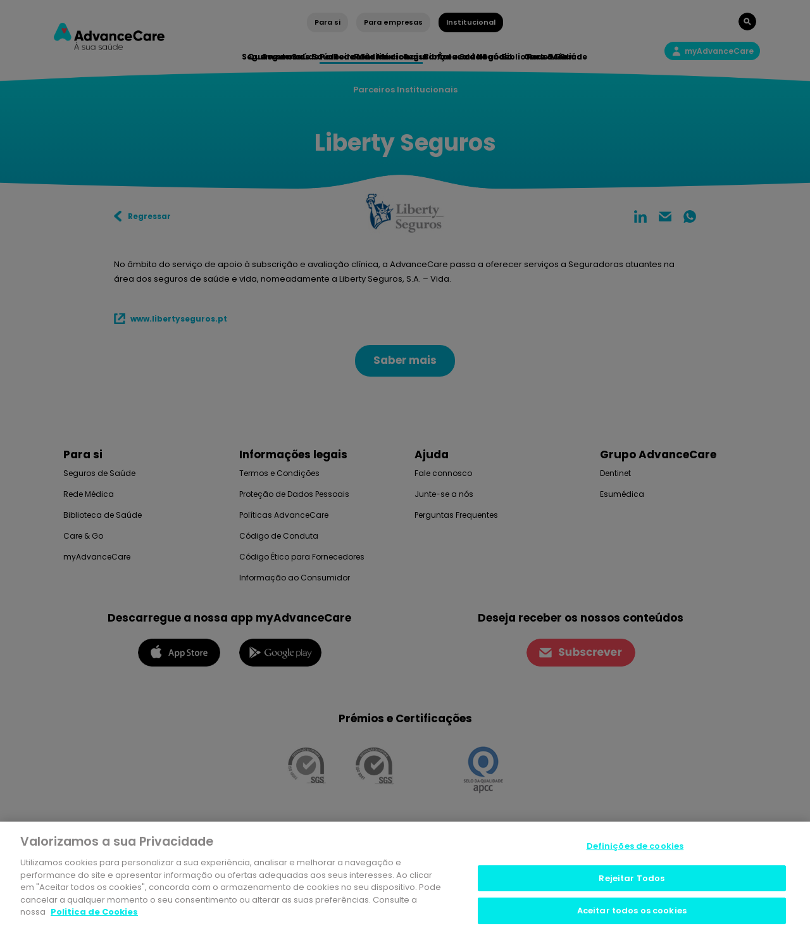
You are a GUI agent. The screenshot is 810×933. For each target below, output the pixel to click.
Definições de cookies (635, 848)
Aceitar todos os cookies (632, 912)
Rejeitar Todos (631, 880)
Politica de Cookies (94, 914)
